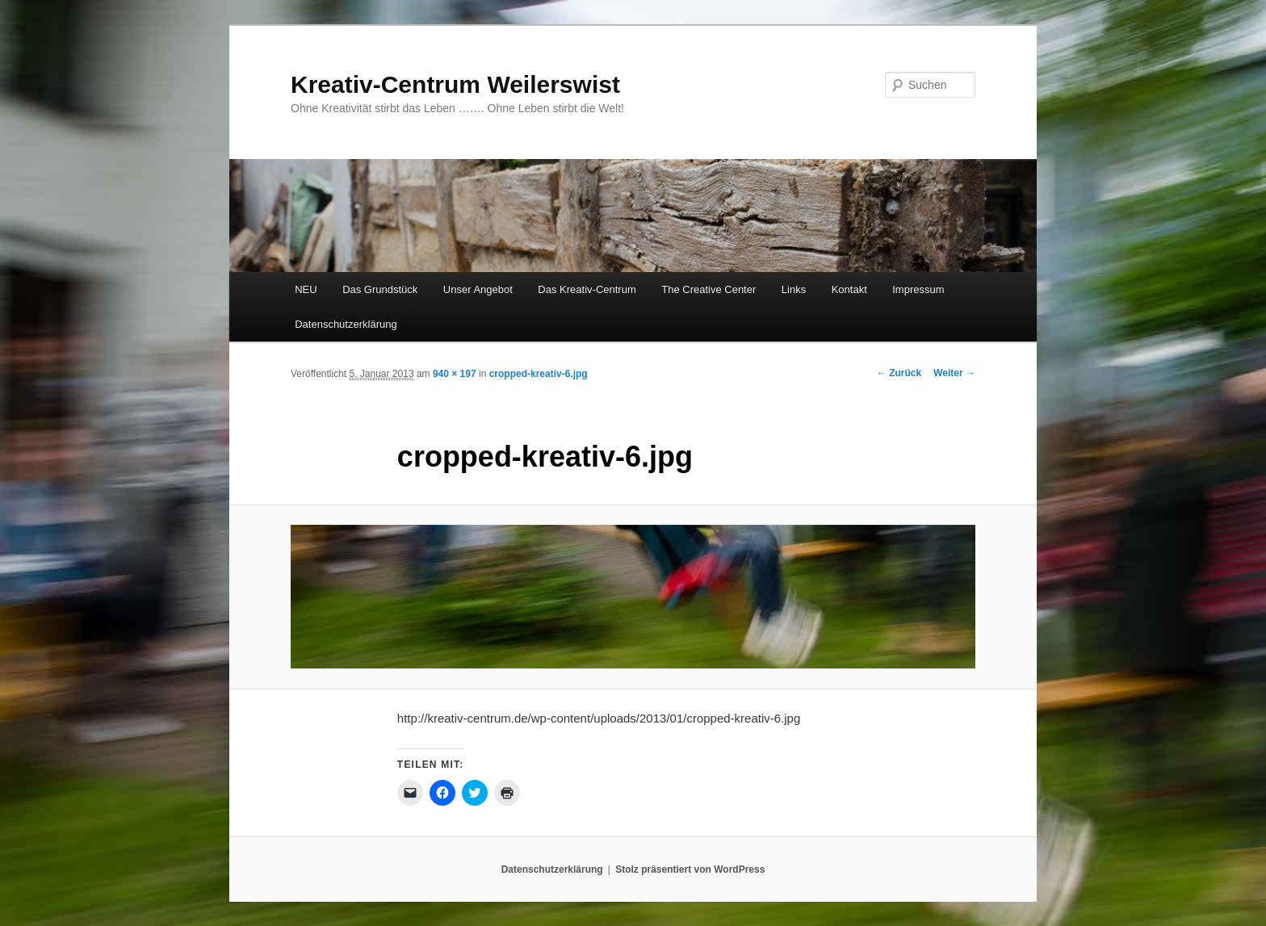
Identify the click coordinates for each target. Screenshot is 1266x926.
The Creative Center (708, 289)
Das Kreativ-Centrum (586, 289)
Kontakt (849, 289)
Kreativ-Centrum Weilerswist (455, 84)
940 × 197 (454, 373)
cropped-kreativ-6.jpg (538, 373)
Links (794, 289)
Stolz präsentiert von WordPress (690, 869)
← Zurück (899, 373)
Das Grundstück (379, 289)
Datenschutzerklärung (345, 324)
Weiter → (954, 373)
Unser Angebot (478, 289)
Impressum (918, 289)
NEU (305, 289)
